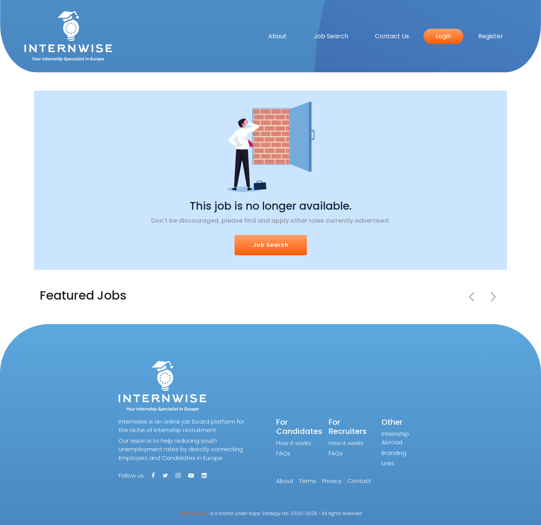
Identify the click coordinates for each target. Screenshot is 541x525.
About (277, 36)
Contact (359, 481)
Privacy (332, 481)
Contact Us (392, 36)
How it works (293, 443)
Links (387, 463)
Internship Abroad (395, 438)
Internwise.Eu (194, 513)
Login (443, 36)
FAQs (283, 453)
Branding (393, 453)
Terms (307, 481)
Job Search (331, 36)
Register (490, 36)
